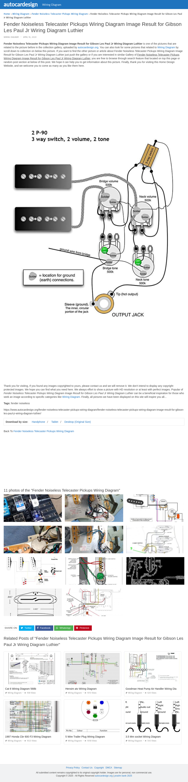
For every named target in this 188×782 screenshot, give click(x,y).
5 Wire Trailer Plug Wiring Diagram (85, 736)
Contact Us (87, 767)
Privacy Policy (73, 767)
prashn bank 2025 (123, 775)
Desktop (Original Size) (77, 421)
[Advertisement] (94, 96)
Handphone (38, 421)
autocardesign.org (88, 47)
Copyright (99, 767)
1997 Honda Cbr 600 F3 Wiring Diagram (28, 736)
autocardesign (21, 4)
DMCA (109, 767)
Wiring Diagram (51, 4)
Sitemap (118, 767)
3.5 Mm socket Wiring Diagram (143, 736)
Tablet (54, 421)
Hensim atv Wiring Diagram (81, 688)
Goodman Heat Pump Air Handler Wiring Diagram (154, 688)
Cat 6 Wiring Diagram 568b (20, 688)
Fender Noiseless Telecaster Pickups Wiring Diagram (43, 431)
